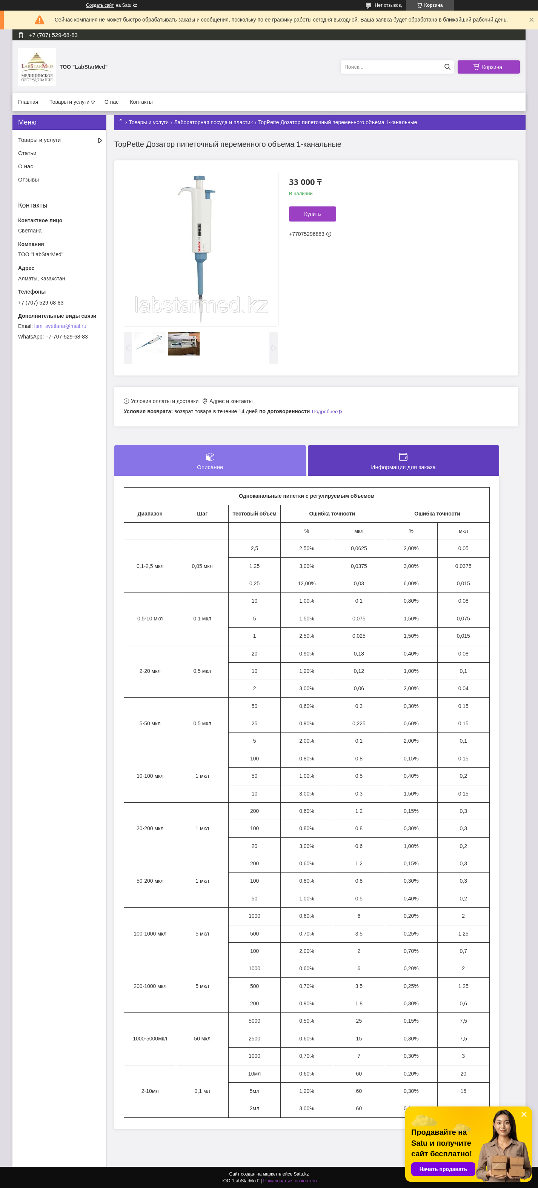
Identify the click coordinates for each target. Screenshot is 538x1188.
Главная (28, 102)
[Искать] (447, 67)
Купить (312, 214)
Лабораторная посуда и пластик (213, 122)
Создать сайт (100, 5)
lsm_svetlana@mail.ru (60, 326)
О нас (111, 102)
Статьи (27, 153)
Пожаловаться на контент (290, 1180)
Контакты (141, 102)
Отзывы (28, 179)
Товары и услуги (69, 102)
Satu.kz (301, 1174)
